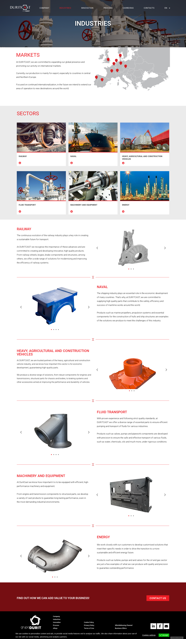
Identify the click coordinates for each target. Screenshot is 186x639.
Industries (65, 8)
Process (108, 8)
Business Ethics (121, 628)
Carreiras (128, 8)
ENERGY (125, 205)
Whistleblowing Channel (123, 625)
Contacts (149, 8)
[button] (21, 307)
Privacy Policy (89, 625)
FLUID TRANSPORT (27, 205)
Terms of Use (89, 628)
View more (72, 637)
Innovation (87, 8)
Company (44, 8)
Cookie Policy (89, 622)
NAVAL (73, 156)
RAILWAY (23, 156)
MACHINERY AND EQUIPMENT (83, 205)
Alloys (55, 628)
